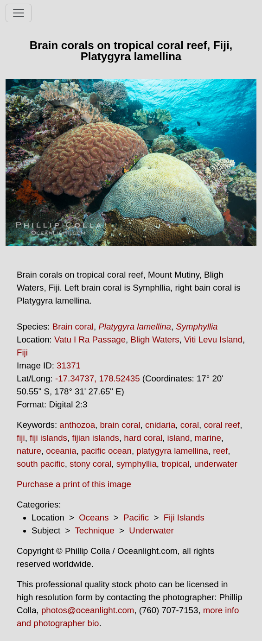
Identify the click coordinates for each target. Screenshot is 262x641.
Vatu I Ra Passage (90, 339)
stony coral (90, 464)
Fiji (22, 352)
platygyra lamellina (172, 451)
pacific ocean (106, 451)
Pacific (136, 517)
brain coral (120, 425)
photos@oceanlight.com (87, 610)
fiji (21, 438)
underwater (215, 464)
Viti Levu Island (213, 339)
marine (208, 438)
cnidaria (160, 425)
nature (29, 451)
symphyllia (136, 464)
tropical (175, 464)
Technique (95, 530)
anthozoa (77, 425)
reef (220, 451)
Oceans (94, 517)
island (178, 438)
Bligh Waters (154, 339)
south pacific (41, 464)
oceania (61, 451)
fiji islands (48, 438)
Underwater (151, 530)
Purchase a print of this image (74, 484)
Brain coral (73, 326)
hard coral (143, 438)
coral (189, 425)
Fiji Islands (184, 517)
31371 (69, 365)
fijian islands (95, 438)
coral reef (222, 425)
